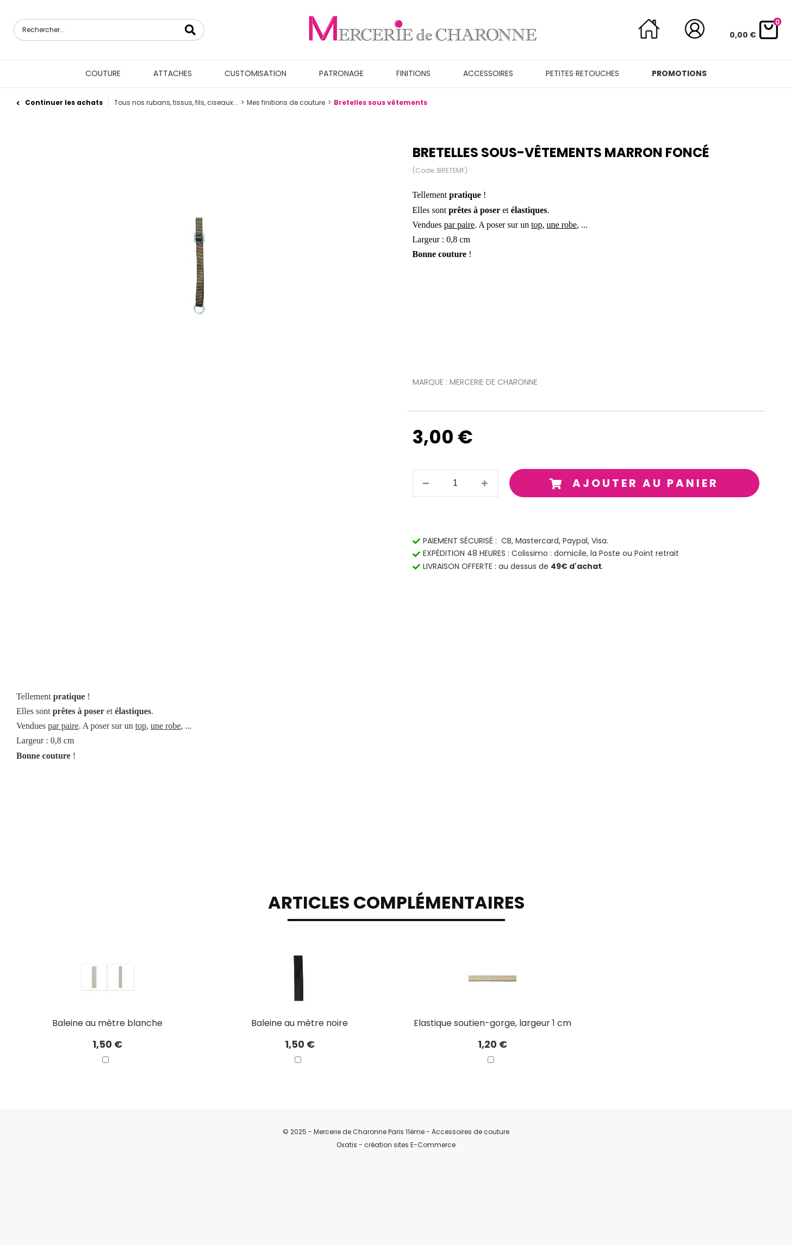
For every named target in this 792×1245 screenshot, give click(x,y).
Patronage (341, 73)
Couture (103, 73)
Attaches (172, 73)
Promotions (679, 73)
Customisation (255, 73)
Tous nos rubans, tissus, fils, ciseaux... (176, 102)
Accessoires (488, 73)
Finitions (413, 73)
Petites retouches (582, 73)
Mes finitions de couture (286, 102)
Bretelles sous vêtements (380, 102)
